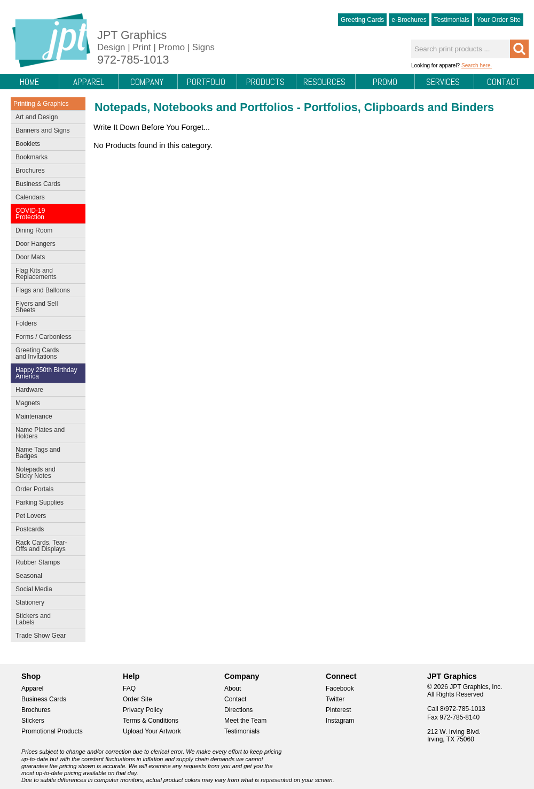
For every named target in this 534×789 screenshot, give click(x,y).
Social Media (46, 590)
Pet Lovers (46, 517)
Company (146, 82)
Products (265, 82)
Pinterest (338, 710)
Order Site (137, 699)
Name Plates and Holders (40, 433)
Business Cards (46, 185)
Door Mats (46, 258)
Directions (238, 710)
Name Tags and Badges (46, 453)
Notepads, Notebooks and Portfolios (194, 107)
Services (443, 82)
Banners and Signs (46, 131)
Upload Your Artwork (152, 731)
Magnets (27, 403)
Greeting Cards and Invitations (46, 353)
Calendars (30, 197)
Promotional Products (52, 731)
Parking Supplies (46, 503)
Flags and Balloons (46, 291)
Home (29, 82)
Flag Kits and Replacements (46, 274)
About (232, 688)
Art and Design (46, 118)
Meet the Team (245, 720)
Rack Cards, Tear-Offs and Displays (46, 546)
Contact (503, 82)
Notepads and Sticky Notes (46, 472)
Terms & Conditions (150, 720)
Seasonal (46, 577)
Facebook (340, 688)
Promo (385, 82)
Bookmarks (31, 157)
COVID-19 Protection (46, 214)
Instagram (340, 720)
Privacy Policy (143, 710)
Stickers (32, 720)
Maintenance (46, 417)
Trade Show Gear (46, 636)
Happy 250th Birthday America (46, 373)
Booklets (27, 144)
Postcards (46, 530)
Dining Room (46, 231)
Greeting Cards (362, 20)
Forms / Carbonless (43, 337)
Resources (324, 82)
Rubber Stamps (37, 562)
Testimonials (451, 20)
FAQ (129, 688)
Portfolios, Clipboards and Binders (399, 107)
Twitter (335, 699)
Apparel (88, 82)
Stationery (46, 603)
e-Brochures (408, 20)
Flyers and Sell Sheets (46, 307)
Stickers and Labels (46, 619)
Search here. (476, 65)
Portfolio (206, 82)
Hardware (29, 389)
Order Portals (34, 489)
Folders (46, 324)
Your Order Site (499, 20)
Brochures (46, 171)
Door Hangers (46, 245)
